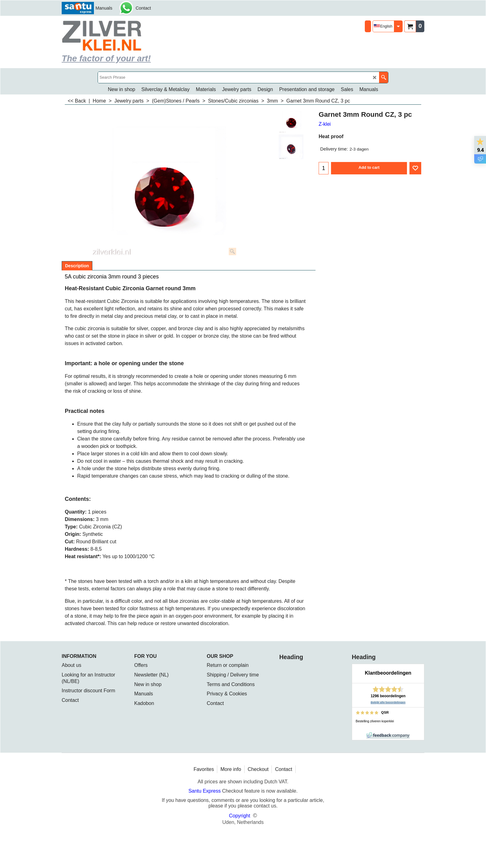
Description (77, 265)
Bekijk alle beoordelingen (388, 702)
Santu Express (205, 791)
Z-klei (325, 124)
